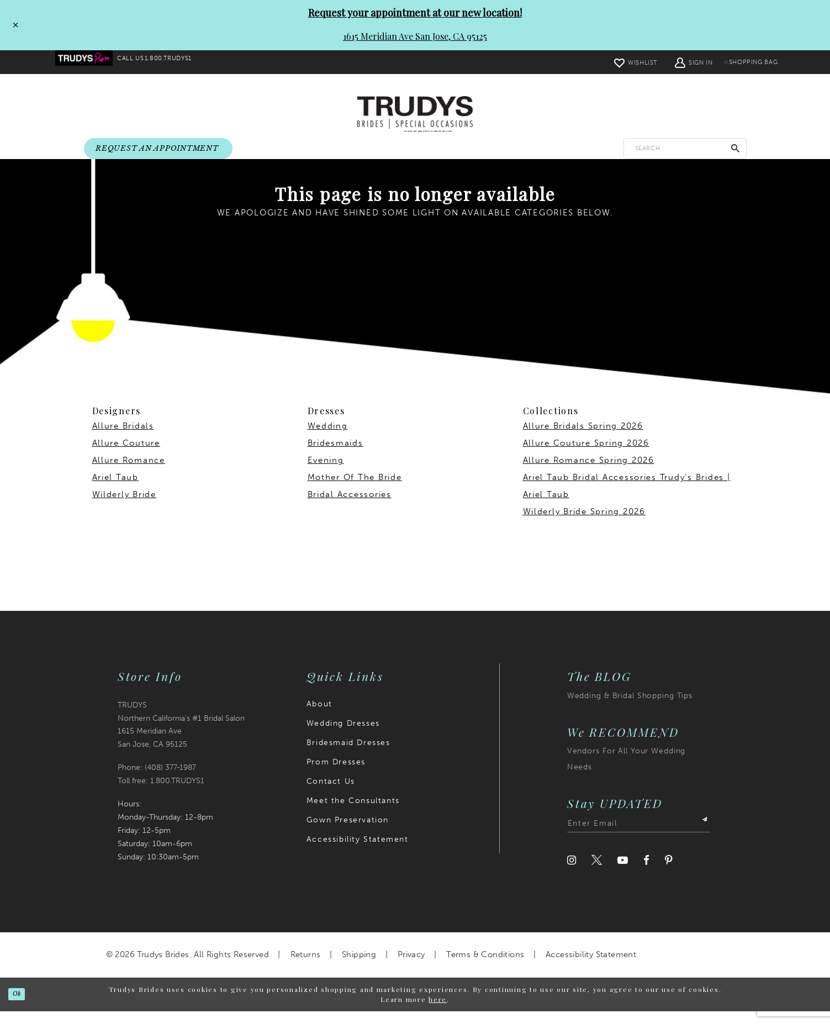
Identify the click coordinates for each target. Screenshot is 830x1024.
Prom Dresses (336, 774)
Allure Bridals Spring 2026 (583, 439)
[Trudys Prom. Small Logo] (90, 62)
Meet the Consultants (353, 813)
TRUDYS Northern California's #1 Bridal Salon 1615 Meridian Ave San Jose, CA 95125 (181, 737)
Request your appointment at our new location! (415, 12)
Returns (305, 968)
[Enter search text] (685, 149)
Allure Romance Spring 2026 (588, 473)
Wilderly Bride (124, 508)
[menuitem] (90, 62)
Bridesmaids (335, 456)
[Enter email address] (638, 837)
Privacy (411, 968)
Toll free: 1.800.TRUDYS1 (161, 794)
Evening (326, 473)
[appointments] (158, 149)
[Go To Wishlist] (614, 62)
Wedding (328, 439)
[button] (672, 62)
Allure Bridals (123, 439)
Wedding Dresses (343, 736)
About (319, 716)
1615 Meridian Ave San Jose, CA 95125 (415, 36)
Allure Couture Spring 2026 (586, 456)
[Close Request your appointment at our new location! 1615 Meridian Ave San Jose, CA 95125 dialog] (12, 25)
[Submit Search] (736, 149)
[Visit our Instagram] (571, 873)
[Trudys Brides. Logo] (415, 113)
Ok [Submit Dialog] (23, 1006)
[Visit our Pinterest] (668, 873)
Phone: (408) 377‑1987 (157, 780)
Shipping (359, 968)
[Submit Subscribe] (700, 837)
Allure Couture (126, 456)
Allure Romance (128, 473)
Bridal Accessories (350, 508)
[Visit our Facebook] (646, 873)
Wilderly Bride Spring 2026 (584, 525)
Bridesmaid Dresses (348, 755)
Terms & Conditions (485, 968)
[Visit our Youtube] (623, 873)
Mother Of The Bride (355, 490)
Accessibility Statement (357, 852)
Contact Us (330, 794)
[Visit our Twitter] (597, 873)
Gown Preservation (347, 832)
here (438, 1012)
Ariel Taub (115, 490)
